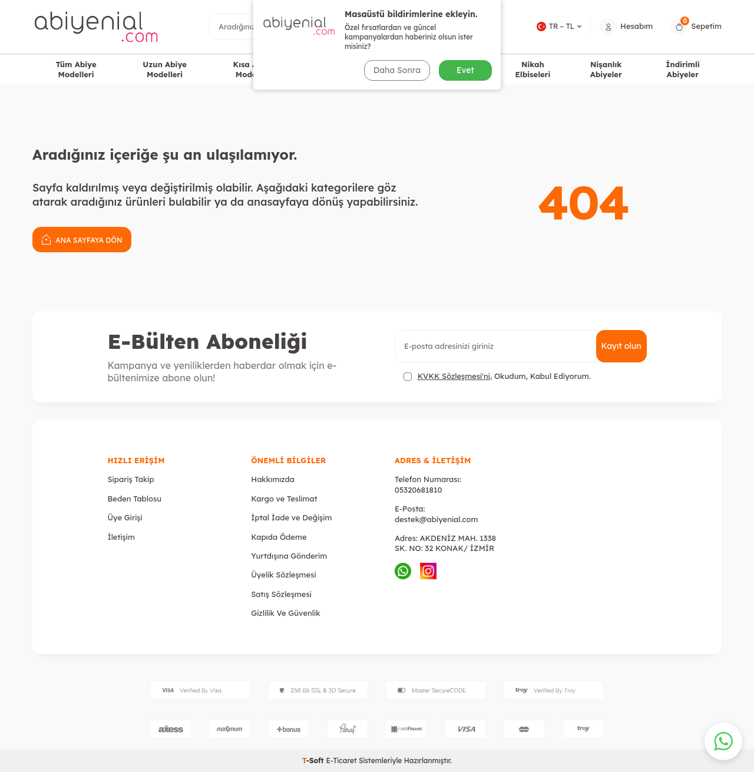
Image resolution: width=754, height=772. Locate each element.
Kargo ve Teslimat (284, 498)
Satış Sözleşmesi (281, 594)
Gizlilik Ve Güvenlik (285, 613)
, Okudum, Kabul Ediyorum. (497, 376)
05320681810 (418, 489)
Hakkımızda (273, 479)
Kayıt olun (621, 346)
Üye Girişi (125, 517)
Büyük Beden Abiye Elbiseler (354, 69)
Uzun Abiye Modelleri (165, 69)
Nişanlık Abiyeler (606, 69)
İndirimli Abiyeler (683, 69)
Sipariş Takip (131, 479)
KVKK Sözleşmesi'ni (454, 376)
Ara (465, 26)
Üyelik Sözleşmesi (283, 574)
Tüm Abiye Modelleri (75, 69)
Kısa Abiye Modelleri (253, 69)
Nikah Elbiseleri (532, 69)
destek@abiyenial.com (436, 519)
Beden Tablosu (135, 498)
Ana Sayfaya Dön (82, 239)
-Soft (314, 760)
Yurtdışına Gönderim (289, 555)
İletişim (121, 537)
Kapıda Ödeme (278, 537)
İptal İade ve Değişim (291, 517)
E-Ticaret (341, 760)
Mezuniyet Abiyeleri (455, 69)
